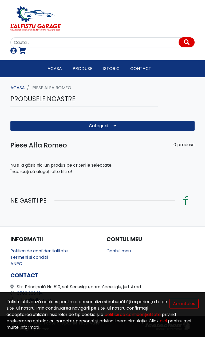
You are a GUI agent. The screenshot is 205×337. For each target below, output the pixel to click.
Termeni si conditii (29, 257)
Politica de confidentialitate (39, 251)
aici (163, 321)
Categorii (102, 126)
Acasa (55, 68)
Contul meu (119, 251)
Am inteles (184, 304)
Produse (82, 68)
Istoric (111, 68)
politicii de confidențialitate (132, 314)
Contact (140, 68)
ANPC (16, 264)
